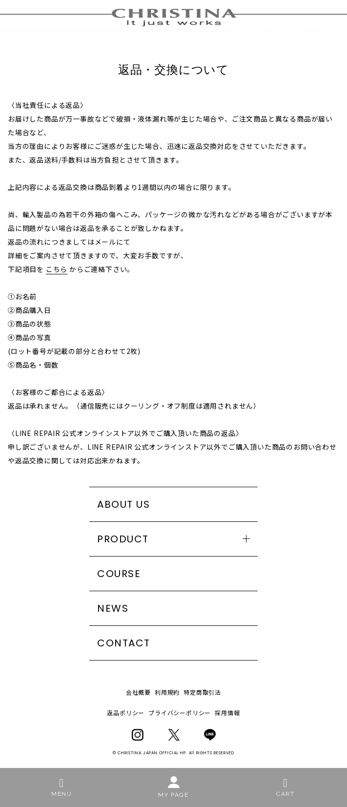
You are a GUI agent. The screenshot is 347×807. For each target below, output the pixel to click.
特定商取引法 (202, 692)
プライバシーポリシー (179, 712)
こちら (56, 269)
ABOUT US (123, 504)
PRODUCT (123, 539)
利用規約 (167, 692)
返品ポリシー (125, 712)
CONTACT (123, 643)
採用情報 (227, 712)
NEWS (112, 608)
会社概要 (138, 692)
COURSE (119, 573)
